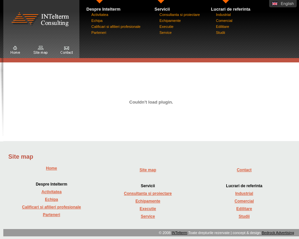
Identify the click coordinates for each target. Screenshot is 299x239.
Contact (244, 170)
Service (165, 33)
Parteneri (98, 33)
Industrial (223, 15)
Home (51, 168)
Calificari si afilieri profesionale (116, 27)
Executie (166, 27)
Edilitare (222, 27)
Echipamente (170, 21)
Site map (148, 170)
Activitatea (99, 15)
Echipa (97, 21)
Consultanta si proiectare (179, 15)
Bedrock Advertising (278, 233)
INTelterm (179, 233)
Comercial (224, 21)
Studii (220, 33)
